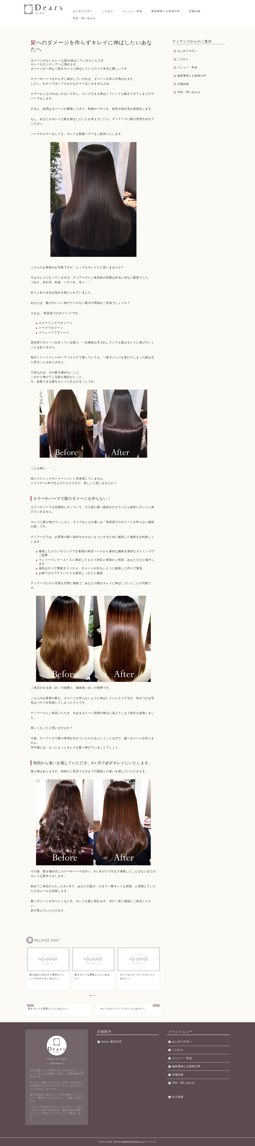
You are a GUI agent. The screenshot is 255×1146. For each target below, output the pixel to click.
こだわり (107, 11)
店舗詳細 (194, 11)
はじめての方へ (83, 11)
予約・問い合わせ (84, 18)
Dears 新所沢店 (111, 1041)
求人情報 (177, 1096)
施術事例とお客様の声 (165, 11)
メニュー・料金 (132, 11)
